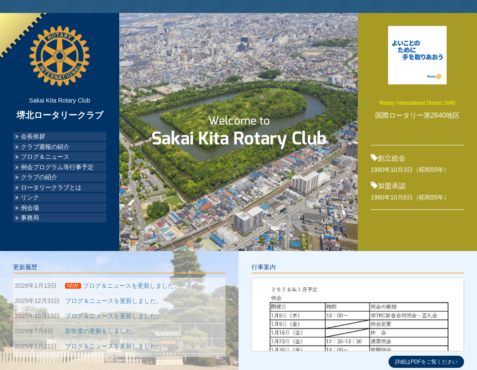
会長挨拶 (33, 136)
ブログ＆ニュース (45, 157)
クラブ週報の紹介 (45, 147)
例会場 (30, 208)
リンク (30, 197)
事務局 (30, 218)
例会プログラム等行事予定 (57, 167)
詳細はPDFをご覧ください (426, 362)
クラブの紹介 (39, 177)
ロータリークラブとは (51, 187)
